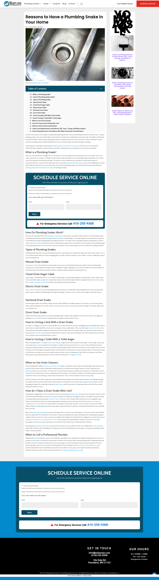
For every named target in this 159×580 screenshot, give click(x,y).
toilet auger (80, 348)
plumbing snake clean (42, 429)
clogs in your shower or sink (52, 369)
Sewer (45, 5)
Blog (64, 5)
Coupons (56, 5)
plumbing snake (36, 246)
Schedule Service (143, 5)
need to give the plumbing (41, 415)
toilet (49, 281)
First (30, 205)
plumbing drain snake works (53, 239)
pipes (70, 166)
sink (40, 329)
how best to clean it (54, 402)
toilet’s (98, 283)
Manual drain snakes (32, 268)
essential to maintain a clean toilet (38, 285)
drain (50, 159)
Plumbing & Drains (31, 5)
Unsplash (46, 86)
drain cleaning (38, 348)
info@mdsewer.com (99, 556)
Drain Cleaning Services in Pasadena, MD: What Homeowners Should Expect (122, 88)
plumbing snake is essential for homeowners (65, 149)
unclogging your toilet (74, 358)
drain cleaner (60, 387)
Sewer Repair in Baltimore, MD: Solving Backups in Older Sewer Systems (122, 116)
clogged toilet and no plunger (51, 346)
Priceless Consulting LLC (109, 576)
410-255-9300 (83, 227)
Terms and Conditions (74, 579)
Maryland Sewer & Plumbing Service (86, 448)
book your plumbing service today (72, 453)
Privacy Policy (87, 579)
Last (67, 205)
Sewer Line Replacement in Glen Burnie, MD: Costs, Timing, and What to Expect (122, 60)
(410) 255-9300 (99, 558)
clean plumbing (98, 429)
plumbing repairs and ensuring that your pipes (39, 171)
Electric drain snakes (32, 293)
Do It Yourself (39, 30)
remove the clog (39, 336)
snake (102, 256)
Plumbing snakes (78, 166)
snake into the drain (94, 331)
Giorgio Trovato (36, 86)
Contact (71, 5)
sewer (57, 241)
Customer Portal (119, 5)
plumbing (88, 159)
